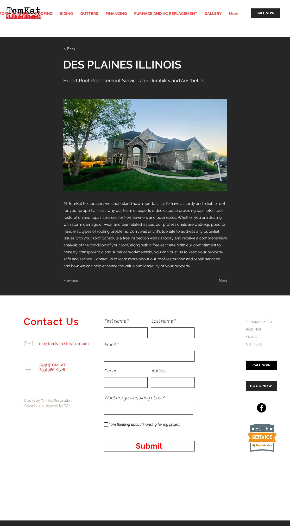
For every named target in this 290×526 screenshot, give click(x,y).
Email (110, 344)
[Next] (215, 280)
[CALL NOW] (265, 13)
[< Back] (79, 49)
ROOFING (253, 329)
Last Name (162, 321)
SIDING (251, 337)
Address (159, 371)
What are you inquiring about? (134, 397)
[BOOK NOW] (261, 386)
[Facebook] (261, 408)
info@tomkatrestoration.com (63, 343)
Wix (67, 405)
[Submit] (149, 446)
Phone (110, 371)
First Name (115, 321)
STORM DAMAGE (259, 322)
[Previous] (79, 280)
